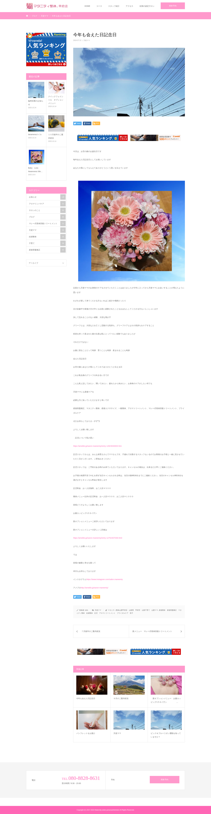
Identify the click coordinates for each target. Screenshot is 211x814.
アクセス (129, 6)
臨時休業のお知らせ (35, 102)
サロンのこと (47, 210)
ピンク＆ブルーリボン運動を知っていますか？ (166, 735)
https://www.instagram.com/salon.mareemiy (104, 579)
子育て (47, 243)
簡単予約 (173, 6)
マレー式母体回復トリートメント (47, 223)
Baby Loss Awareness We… (35, 169)
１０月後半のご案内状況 (55, 136)
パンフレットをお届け (91, 733)
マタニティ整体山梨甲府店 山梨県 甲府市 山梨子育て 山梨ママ (133, 610)
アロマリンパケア (47, 203)
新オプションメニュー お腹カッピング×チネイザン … (166, 700)
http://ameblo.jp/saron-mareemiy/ (94, 588)
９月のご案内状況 (126, 698)
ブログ (47, 217)
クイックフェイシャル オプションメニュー (55, 99)
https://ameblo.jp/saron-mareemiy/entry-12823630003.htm (97, 446)
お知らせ (47, 197)
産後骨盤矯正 (47, 250)
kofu (86, 610)
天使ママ (86, 40)
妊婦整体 (47, 236)
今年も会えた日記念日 (91, 698)
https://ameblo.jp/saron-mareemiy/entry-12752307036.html (97, 538)
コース (99, 6)
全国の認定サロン (146, 6)
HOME (87, 6)
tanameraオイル (35, 134)
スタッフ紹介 (113, 6)
